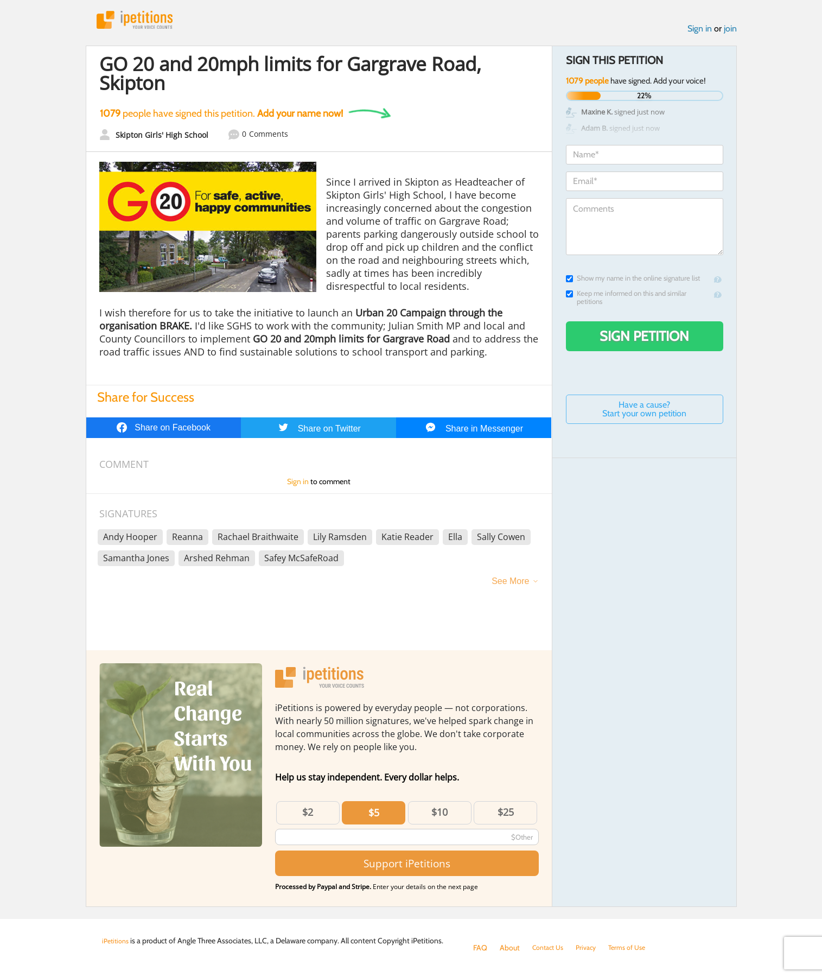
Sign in (699, 32)
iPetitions (142, 21)
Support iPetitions (407, 866)
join (730, 32)
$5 (373, 815)
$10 (439, 815)
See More (510, 584)
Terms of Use (637, 948)
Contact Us (550, 948)
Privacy (592, 948)
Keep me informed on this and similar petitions (626, 301)
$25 (506, 815)
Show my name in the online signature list (633, 281)
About (510, 948)
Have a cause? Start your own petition (644, 412)
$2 (307, 815)
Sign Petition (644, 339)
